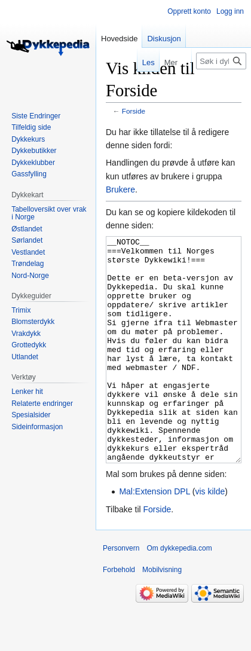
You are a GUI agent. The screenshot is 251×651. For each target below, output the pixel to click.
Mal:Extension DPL (154, 536)
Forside (133, 111)
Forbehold (119, 614)
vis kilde (210, 536)
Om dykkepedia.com (179, 593)
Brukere (120, 189)
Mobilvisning (162, 614)
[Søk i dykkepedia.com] (221, 61)
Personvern (121, 593)
